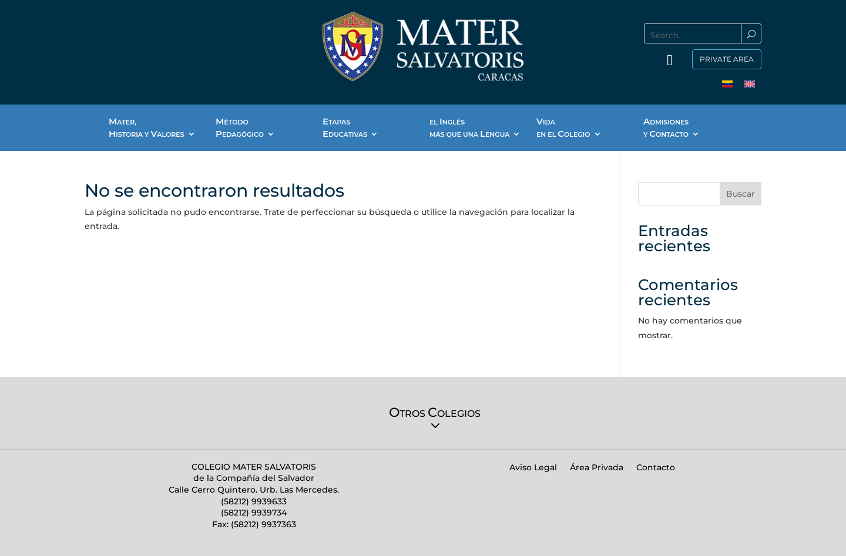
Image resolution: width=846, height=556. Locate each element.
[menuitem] (727, 83)
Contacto (655, 468)
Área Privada (596, 468)
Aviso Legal (533, 468)
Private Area (727, 59)
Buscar (740, 193)
